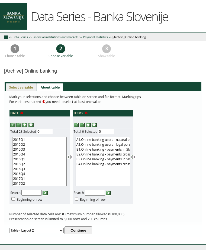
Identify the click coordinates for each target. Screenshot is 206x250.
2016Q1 (39, 159)
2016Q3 (39, 169)
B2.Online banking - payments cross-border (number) (103, 154)
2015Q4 (39, 154)
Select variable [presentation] (21, 87)
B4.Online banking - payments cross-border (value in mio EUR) (103, 164)
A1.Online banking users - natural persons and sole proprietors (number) (103, 139)
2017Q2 (39, 183)
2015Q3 (39, 149)
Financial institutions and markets (55, 37)
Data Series (20, 37)
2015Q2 (39, 144)
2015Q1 (39, 139)
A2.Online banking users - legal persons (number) (103, 144)
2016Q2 (39, 164)
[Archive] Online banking (129, 37)
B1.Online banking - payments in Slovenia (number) (103, 149)
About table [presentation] (50, 87)
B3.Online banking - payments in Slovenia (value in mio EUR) (103, 159)
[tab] (21, 87)
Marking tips (131, 97)
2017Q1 (39, 178)
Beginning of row (29, 199)
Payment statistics (95, 37)
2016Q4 (39, 173)
